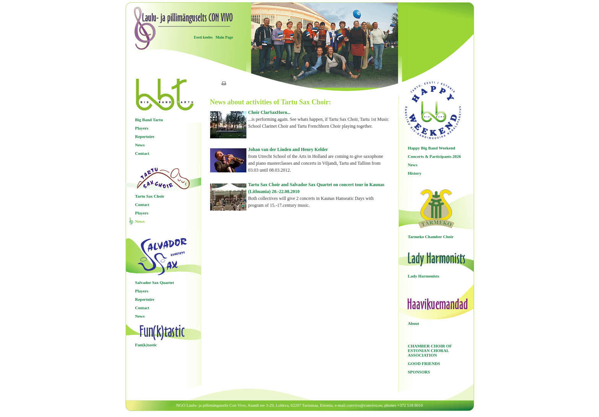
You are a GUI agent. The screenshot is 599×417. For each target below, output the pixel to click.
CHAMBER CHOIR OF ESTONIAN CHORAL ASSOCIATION (430, 350)
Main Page (224, 37)
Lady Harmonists (423, 276)
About (413, 323)
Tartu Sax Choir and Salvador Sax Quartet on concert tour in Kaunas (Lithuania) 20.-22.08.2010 (319, 195)
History (414, 173)
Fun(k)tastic (146, 344)
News (140, 145)
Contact (142, 153)
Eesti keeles (203, 37)
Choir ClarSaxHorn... (319, 120)
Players (142, 128)
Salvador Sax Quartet (154, 282)
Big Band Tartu (149, 119)
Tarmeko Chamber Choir (431, 236)
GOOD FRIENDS (424, 363)
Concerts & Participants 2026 (434, 156)
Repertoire (145, 136)
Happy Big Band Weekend (431, 148)
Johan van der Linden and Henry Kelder (319, 160)
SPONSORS (419, 372)
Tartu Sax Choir (150, 196)
